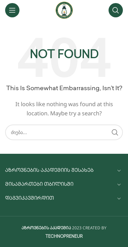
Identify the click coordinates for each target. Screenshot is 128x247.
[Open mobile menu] (12, 10)
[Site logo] (64, 10)
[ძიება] (115, 10)
